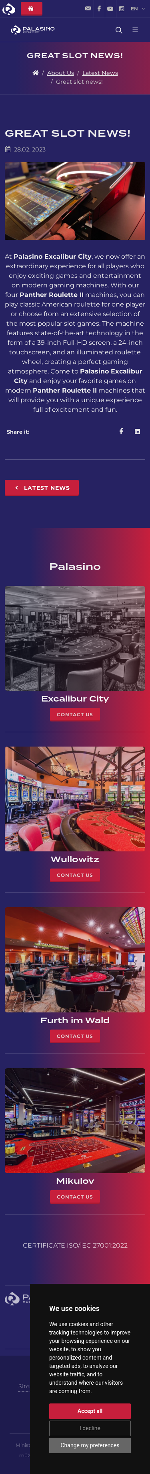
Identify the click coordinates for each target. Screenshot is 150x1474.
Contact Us (75, 714)
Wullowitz (75, 859)
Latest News (100, 73)
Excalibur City (75, 699)
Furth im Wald (75, 1020)
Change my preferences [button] (89, 1445)
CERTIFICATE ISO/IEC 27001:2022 (75, 1245)
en (138, 9)
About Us (60, 73)
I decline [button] (90, 1428)
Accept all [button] (90, 1411)
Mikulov (75, 1181)
